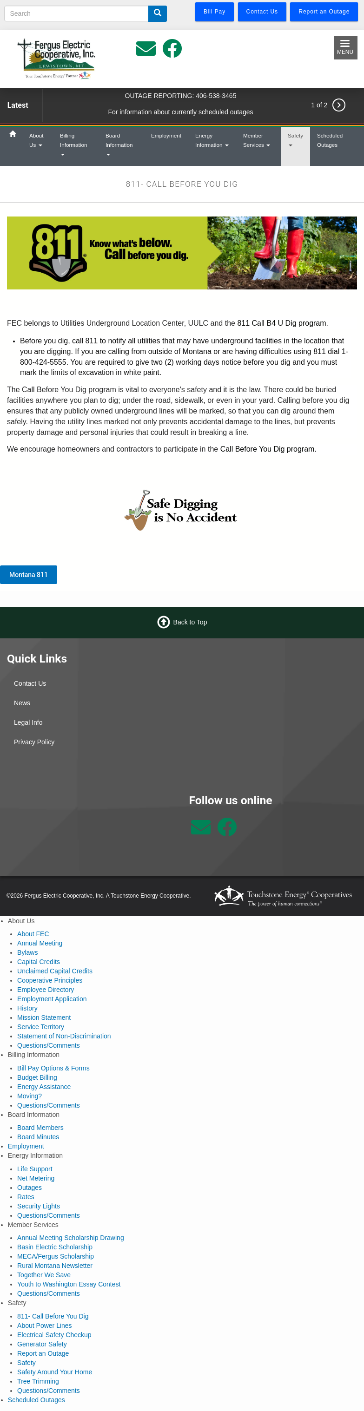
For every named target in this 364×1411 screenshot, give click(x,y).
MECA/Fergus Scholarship (55, 1256)
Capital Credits (38, 961)
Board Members (40, 1127)
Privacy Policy (34, 742)
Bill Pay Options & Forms (53, 1068)
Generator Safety (42, 1344)
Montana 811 (28, 574)
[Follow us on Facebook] (227, 832)
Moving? (29, 1096)
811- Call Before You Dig (52, 1316)
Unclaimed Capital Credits (55, 971)
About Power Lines (44, 1325)
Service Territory (40, 1026)
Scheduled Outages (330, 140)
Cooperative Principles (49, 980)
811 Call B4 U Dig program (281, 323)
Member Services (256, 140)
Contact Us (30, 683)
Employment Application (51, 999)
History (27, 1008)
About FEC (33, 934)
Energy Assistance (44, 1086)
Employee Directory (45, 989)
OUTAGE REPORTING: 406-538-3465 (181, 95)
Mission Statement (44, 1017)
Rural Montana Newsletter (55, 1265)
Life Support (35, 1169)
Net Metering (35, 1178)
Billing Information (73, 144)
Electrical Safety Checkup (54, 1335)
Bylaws (27, 952)
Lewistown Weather (91, 828)
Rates (25, 1197)
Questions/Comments (48, 1045)
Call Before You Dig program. (268, 449)
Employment (166, 135)
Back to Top (190, 621)
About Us (36, 140)
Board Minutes (38, 1137)
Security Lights (38, 1206)
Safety (295, 139)
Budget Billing (37, 1077)
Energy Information (212, 140)
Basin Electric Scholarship (55, 1247)
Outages (29, 1187)
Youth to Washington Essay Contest (68, 1284)
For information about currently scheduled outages (180, 112)
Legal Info (28, 722)
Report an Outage (43, 1353)
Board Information (119, 144)
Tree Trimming (38, 1381)
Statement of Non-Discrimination (64, 1036)
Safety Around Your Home (54, 1372)
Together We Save (44, 1275)
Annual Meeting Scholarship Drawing (70, 1237)
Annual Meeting (39, 943)
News (22, 703)
